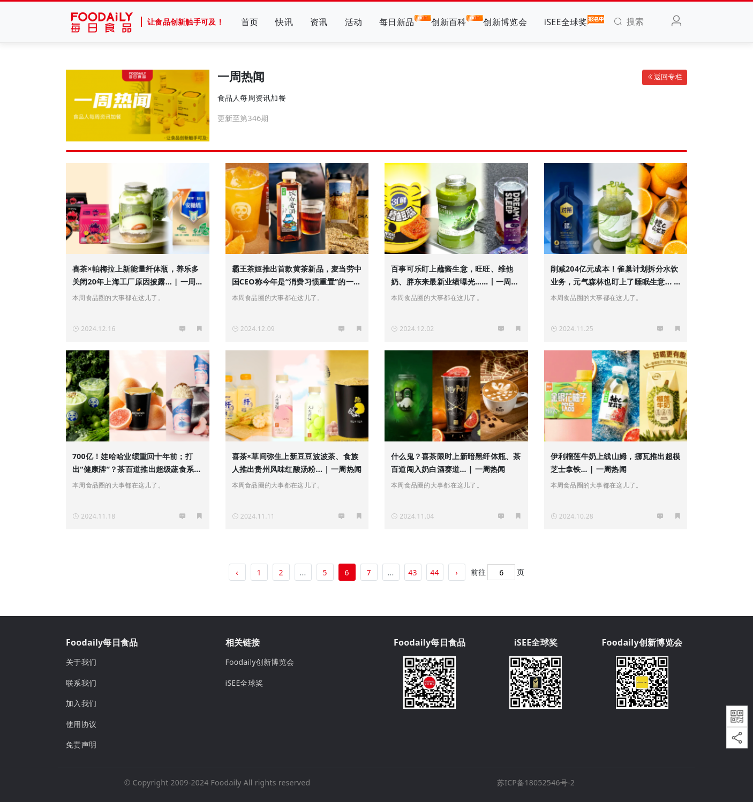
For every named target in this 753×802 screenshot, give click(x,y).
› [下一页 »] (456, 572)
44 (434, 572)
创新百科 (448, 21)
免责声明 (81, 744)
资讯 (319, 22)
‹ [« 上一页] (237, 572)
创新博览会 (504, 22)
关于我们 (81, 662)
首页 (250, 22)
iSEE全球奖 (566, 21)
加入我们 (81, 703)
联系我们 (81, 683)
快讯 (284, 22)
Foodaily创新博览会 (260, 662)
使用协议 (81, 724)
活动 (354, 22)
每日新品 (396, 21)
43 (412, 572)
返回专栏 (664, 76)
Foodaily (226, 782)
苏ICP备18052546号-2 (536, 782)
